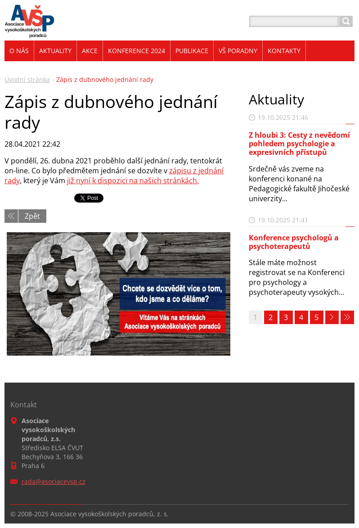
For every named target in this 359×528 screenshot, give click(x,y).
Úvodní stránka (27, 79)
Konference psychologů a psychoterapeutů (294, 242)
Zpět (32, 216)
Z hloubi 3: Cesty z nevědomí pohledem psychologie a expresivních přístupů (299, 143)
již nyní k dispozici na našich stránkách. (133, 180)
